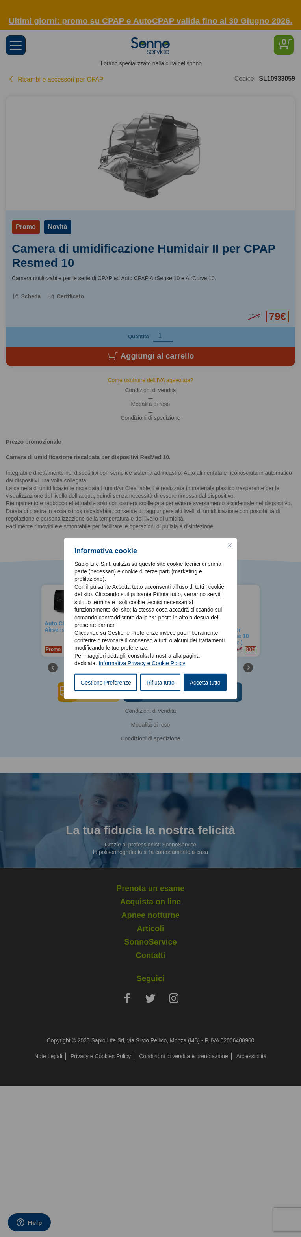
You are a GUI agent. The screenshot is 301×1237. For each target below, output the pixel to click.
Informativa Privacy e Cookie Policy (142, 663)
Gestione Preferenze (105, 682)
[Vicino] (230, 545)
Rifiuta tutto (161, 682)
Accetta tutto (205, 682)
